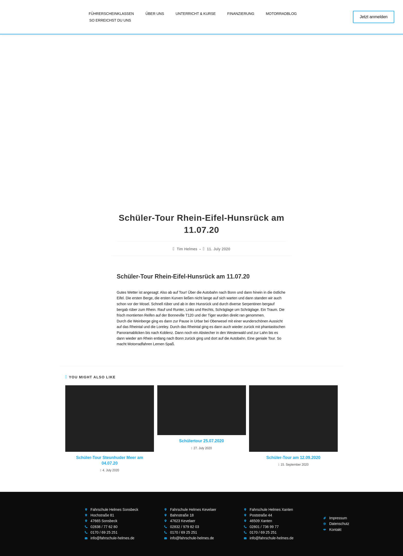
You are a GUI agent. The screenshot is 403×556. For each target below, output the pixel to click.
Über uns (154, 14)
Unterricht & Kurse (196, 14)
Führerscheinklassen (111, 14)
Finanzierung (240, 14)
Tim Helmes (187, 249)
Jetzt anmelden (374, 17)
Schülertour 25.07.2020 (201, 441)
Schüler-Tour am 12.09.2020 (293, 457)
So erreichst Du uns (110, 20)
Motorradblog (281, 14)
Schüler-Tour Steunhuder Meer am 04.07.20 (109, 460)
